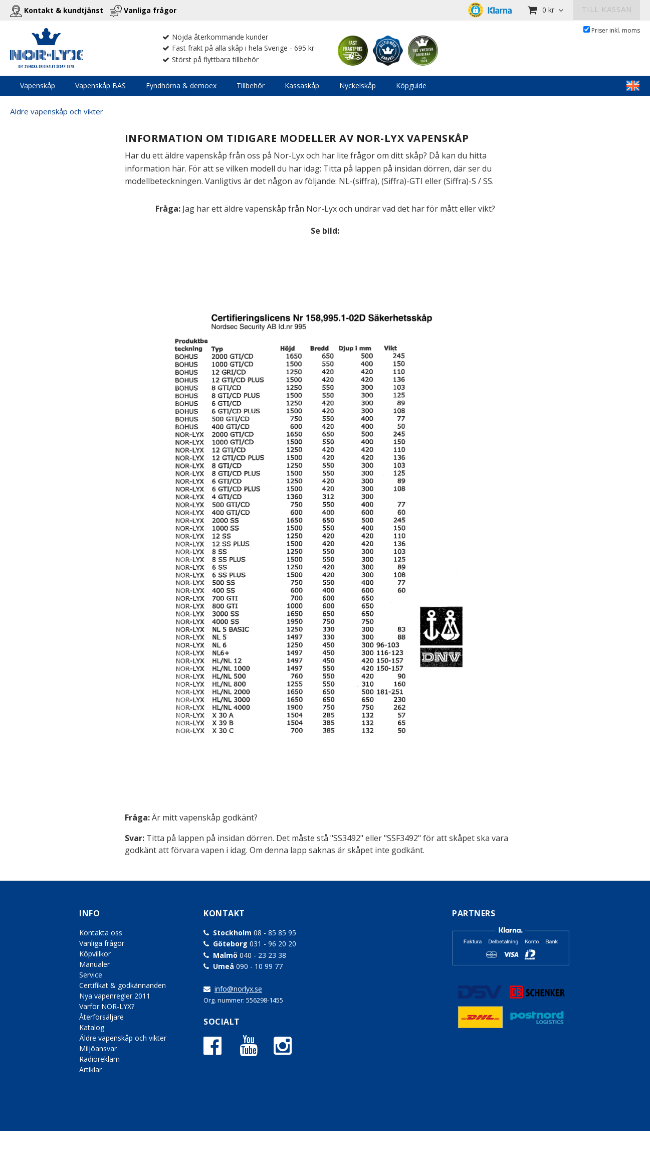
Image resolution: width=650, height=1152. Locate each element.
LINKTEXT (633, 86)
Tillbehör (251, 85)
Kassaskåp (302, 85)
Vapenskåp (37, 85)
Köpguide (411, 85)
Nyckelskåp (357, 85)
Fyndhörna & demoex (181, 85)
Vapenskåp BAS (100, 85)
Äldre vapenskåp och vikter (56, 111)
